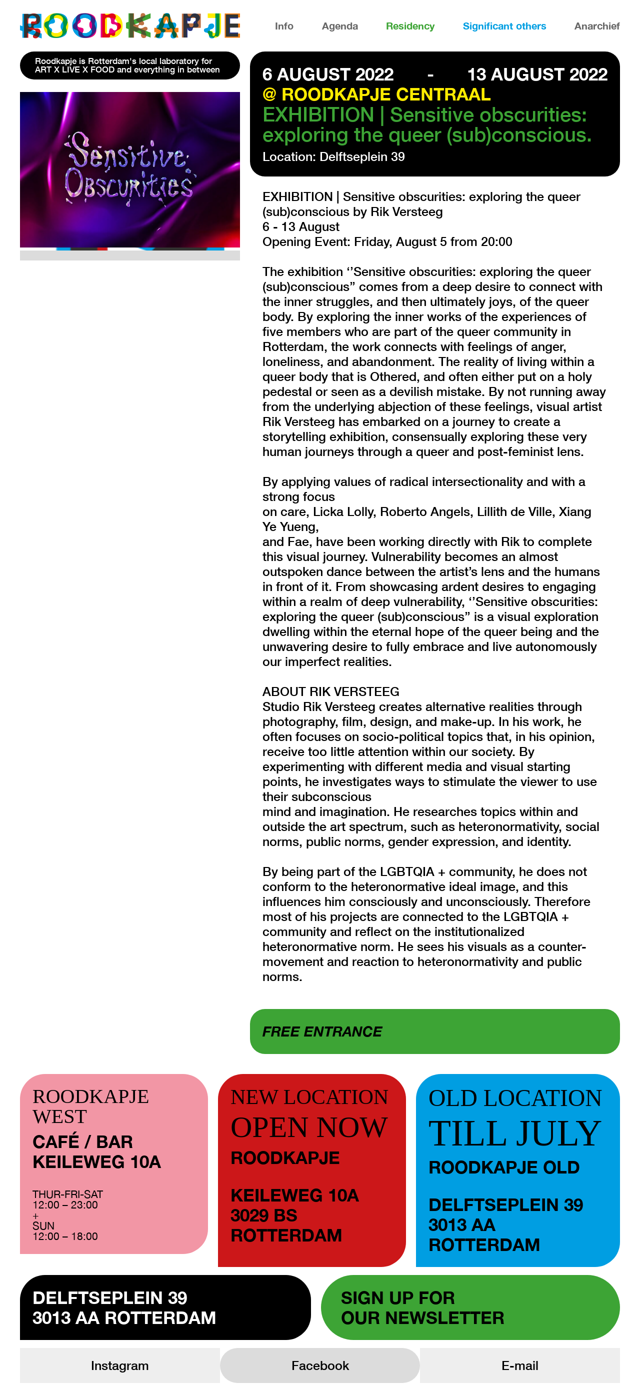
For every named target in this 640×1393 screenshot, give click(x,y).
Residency (410, 26)
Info (284, 26)
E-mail (520, 1365)
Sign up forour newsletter (422, 1307)
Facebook (320, 1365)
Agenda (340, 26)
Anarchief (597, 26)
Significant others (504, 26)
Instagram (120, 1365)
